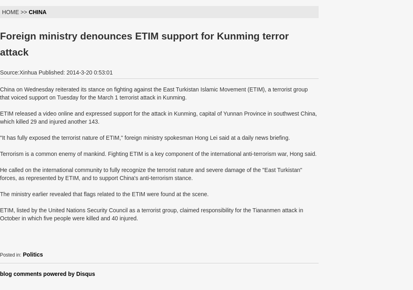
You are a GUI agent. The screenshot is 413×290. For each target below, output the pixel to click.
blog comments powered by (47, 274)
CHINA (37, 12)
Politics (33, 254)
